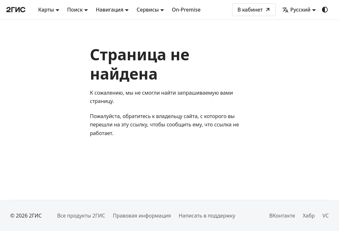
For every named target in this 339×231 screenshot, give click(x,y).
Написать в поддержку (207, 215)
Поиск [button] (75, 9)
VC (325, 215)
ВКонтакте (282, 215)
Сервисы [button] (147, 9)
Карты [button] (46, 9)
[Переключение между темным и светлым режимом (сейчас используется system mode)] (325, 9)
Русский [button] (296, 9)
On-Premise (186, 9)
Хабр (309, 215)
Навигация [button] (109, 9)
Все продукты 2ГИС (81, 215)
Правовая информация (142, 215)
